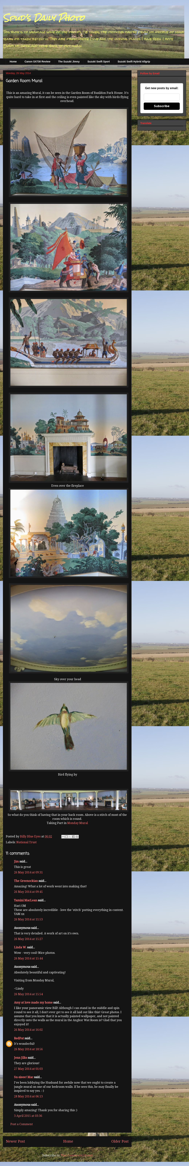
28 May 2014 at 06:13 (28, 1096)
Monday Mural (77, 823)
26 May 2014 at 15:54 (28, 994)
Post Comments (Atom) (76, 1155)
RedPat (19, 1038)
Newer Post (15, 1141)
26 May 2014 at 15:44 (28, 958)
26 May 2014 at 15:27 (28, 939)
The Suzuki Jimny (69, 61)
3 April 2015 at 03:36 (28, 1116)
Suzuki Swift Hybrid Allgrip (134, 61)
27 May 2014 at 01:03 (28, 1069)
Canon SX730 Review (37, 61)
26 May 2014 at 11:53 (28, 919)
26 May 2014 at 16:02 (28, 1029)
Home (13, 61)
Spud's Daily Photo (43, 18)
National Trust (26, 842)
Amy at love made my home (33, 1002)
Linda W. (20, 947)
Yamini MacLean (25, 900)
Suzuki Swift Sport (98, 61)
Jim (16, 861)
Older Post (120, 1141)
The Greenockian (26, 881)
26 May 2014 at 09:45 (28, 892)
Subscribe (162, 106)
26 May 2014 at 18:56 (28, 1049)
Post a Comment (21, 1124)
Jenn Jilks (20, 1057)
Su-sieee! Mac (23, 1077)
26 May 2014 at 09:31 (28, 872)
